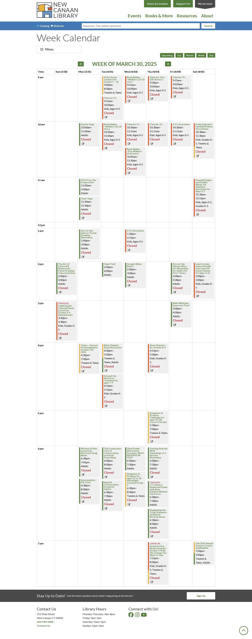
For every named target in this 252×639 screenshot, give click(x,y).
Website (59, 25)
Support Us (183, 3)
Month (189, 55)
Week (201, 55)
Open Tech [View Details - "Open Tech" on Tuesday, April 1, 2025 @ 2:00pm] (109, 264)
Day (211, 55)
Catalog (44, 25)
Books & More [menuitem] (159, 15)
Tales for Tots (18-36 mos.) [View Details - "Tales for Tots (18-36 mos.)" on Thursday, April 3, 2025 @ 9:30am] (157, 78)
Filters (49, 49)
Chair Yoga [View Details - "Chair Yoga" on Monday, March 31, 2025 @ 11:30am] (87, 198)
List (179, 55)
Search (208, 25)
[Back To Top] (243, 630)
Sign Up (201, 595)
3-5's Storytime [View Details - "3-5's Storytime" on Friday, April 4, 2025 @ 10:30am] (181, 124)
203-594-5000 (45, 621)
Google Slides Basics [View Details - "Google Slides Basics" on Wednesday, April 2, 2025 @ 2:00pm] (134, 265)
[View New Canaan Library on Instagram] (137, 615)
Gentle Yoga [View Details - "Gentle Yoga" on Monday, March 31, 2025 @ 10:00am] (87, 124)
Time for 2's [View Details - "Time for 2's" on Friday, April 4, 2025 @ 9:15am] (179, 77)
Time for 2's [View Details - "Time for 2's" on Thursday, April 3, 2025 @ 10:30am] (156, 124)
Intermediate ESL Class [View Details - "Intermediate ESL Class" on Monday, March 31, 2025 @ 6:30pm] (88, 481)
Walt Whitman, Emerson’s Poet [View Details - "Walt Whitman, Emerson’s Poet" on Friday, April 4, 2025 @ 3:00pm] (181, 304)
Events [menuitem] (134, 15)
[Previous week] (81, 64)
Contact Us (43, 625)
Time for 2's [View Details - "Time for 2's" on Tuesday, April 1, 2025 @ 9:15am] (110, 98)
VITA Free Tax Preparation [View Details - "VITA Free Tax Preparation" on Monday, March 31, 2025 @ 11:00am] (88, 181)
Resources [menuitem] (187, 15)
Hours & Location (157, 3)
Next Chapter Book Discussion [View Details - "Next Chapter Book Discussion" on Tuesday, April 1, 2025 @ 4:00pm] (113, 346)
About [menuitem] (207, 15)
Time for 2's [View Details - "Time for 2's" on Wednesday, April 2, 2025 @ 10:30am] (133, 124)
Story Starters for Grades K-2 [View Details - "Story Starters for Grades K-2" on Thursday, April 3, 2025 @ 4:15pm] (158, 346)
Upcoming (167, 55)
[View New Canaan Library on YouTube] (144, 615)
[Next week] (168, 64)
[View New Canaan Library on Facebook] (131, 615)
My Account (205, 3)
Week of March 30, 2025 (124, 64)
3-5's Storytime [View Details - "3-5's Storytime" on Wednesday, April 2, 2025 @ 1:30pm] (135, 231)
